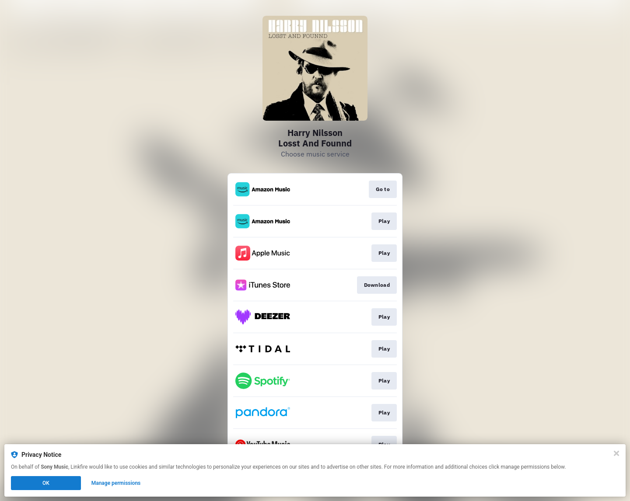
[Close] (616, 453)
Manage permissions (116, 483)
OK (45, 483)
